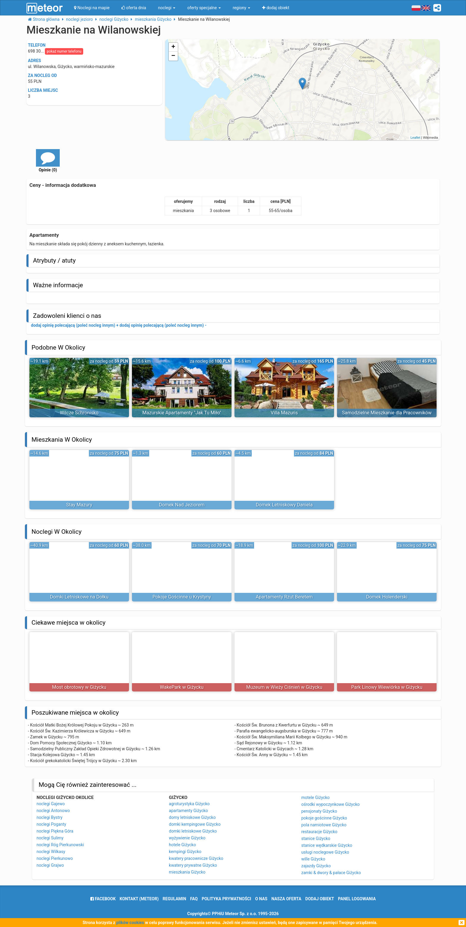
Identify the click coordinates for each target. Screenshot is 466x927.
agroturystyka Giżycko (189, 803)
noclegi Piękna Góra (55, 831)
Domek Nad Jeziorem (181, 505)
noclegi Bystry (49, 817)
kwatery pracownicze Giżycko (196, 858)
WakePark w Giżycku (182, 687)
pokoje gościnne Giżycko (324, 818)
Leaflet (415, 137)
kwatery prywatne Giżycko (193, 865)
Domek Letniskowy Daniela (284, 505)
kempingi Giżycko (185, 851)
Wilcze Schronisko (79, 413)
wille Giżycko (313, 859)
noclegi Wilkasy (51, 851)
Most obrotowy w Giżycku (79, 687)
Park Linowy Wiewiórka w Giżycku (387, 687)
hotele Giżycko (182, 844)
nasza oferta (286, 898)
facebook (103, 898)
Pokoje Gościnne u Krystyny (181, 597)
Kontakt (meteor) (139, 898)
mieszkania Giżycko (187, 872)
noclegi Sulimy (50, 838)
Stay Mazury (79, 505)
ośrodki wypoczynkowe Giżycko (330, 804)
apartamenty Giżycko (188, 810)
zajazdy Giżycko (316, 865)
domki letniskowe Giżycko (193, 831)
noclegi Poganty (51, 824)
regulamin (174, 898)
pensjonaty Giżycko (319, 811)
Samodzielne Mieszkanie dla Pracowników (387, 413)
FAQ (194, 898)
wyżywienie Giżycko (187, 838)
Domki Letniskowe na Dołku (79, 597)
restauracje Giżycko (319, 831)
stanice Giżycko (315, 838)
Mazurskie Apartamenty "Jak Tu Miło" (181, 413)
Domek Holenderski (386, 597)
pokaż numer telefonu (64, 51)
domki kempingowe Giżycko (195, 824)
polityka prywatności (226, 898)
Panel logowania (357, 898)
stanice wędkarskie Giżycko (326, 845)
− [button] (173, 56)
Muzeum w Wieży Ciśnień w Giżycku (284, 687)
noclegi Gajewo (51, 803)
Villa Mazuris (284, 413)
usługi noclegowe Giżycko (325, 852)
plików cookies (130, 922)
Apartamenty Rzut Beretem (284, 597)
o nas (261, 898)
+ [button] (173, 47)
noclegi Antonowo (53, 810)
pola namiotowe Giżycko (324, 824)
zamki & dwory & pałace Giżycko (331, 872)
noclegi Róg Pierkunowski (60, 844)
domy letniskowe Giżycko (192, 817)
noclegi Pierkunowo (55, 858)
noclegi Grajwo (50, 865)
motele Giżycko (315, 797)
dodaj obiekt (319, 898)
